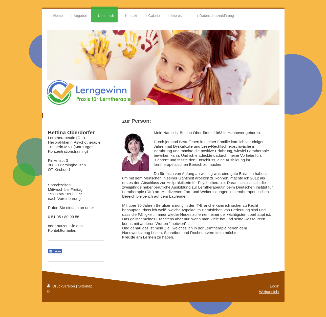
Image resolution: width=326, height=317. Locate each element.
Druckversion (61, 286)
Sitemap (85, 286)
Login (274, 286)
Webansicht (269, 291)
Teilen (55, 251)
